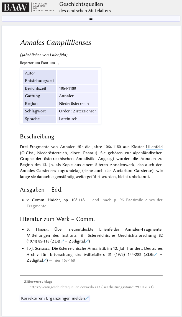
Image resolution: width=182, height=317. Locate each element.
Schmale (42, 248)
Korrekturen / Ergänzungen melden (53, 298)
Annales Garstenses (38, 170)
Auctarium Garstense (132, 170)
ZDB (56, 241)
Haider (42, 229)
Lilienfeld (154, 146)
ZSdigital (77, 241)
